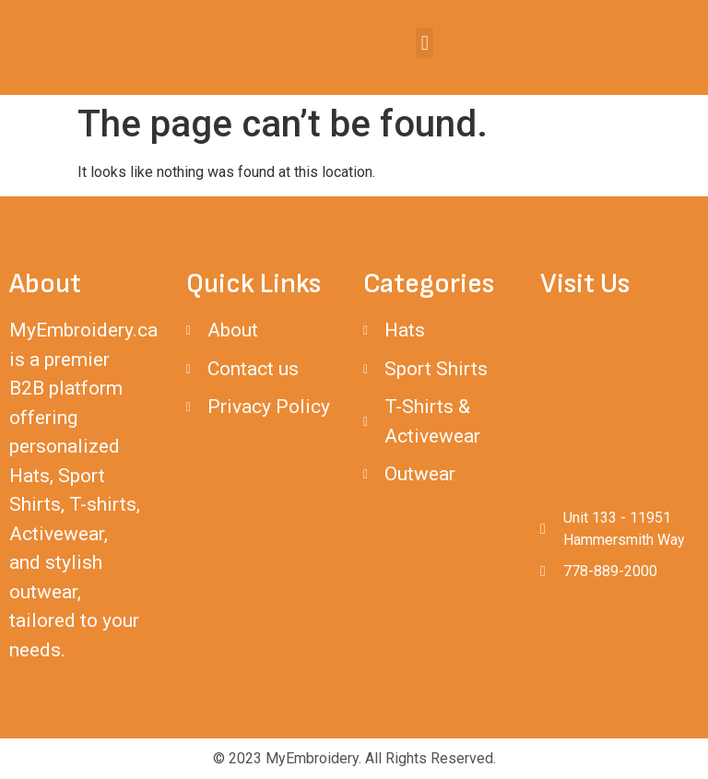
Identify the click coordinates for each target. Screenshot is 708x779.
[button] (424, 43)
